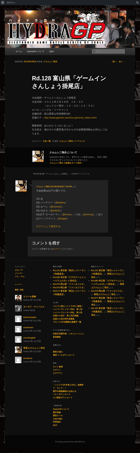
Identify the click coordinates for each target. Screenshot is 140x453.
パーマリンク (79, 141)
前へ (113, 61)
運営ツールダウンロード (63, 355)
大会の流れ (58, 419)
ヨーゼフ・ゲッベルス (33, 307)
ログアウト (58, 373)
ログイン (11, 2)
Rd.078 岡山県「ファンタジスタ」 (69, 287)
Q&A (51, 51)
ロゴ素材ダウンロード (62, 397)
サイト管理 (58, 367)
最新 (16, 290)
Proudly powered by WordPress (70, 442)
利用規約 (57, 422)
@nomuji (88, 214)
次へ (122, 61)
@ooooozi (55, 206)
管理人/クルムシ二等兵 (34, 348)
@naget (62, 218)
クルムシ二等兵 (50, 61)
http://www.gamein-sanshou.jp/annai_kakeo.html (70, 117)
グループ (19, 270)
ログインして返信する (48, 226)
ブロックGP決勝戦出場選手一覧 (67, 322)
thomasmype (29, 317)
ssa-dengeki (29, 337)
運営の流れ (58, 352)
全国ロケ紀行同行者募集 (63, 319)
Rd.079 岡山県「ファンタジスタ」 (69, 284)
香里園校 (57, 337)
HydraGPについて (35, 51)
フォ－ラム (20, 276)
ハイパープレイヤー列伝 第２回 (67, 312)
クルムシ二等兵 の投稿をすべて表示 (66, 163)
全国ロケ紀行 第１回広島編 (65, 315)
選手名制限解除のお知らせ (64, 391)
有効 (21, 290)
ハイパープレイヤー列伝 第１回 (67, 309)
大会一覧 (47, 141)
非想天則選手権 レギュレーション (68, 334)
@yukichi (55, 210)
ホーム (19, 51)
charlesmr (28, 327)
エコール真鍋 (29, 296)
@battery (60, 202)
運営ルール (58, 415)
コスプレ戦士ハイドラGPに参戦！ (68, 306)
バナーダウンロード (61, 394)
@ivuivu (67, 214)
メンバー (19, 273)
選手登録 (57, 412)
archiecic (27, 358)
